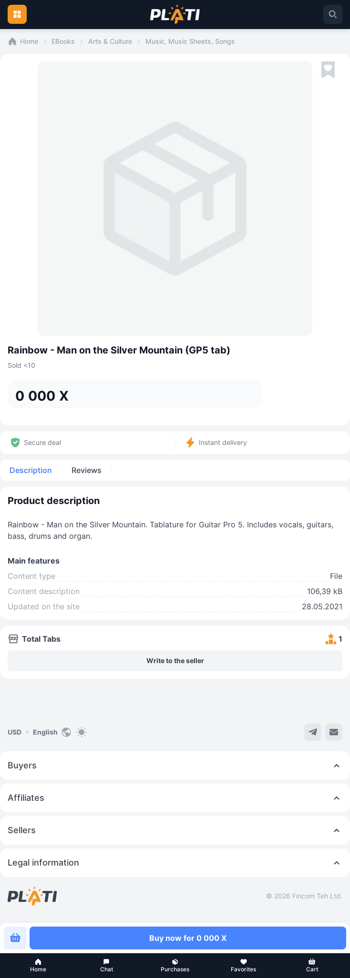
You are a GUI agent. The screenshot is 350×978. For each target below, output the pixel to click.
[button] (38, 965)
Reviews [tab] (87, 470)
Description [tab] (31, 470)
